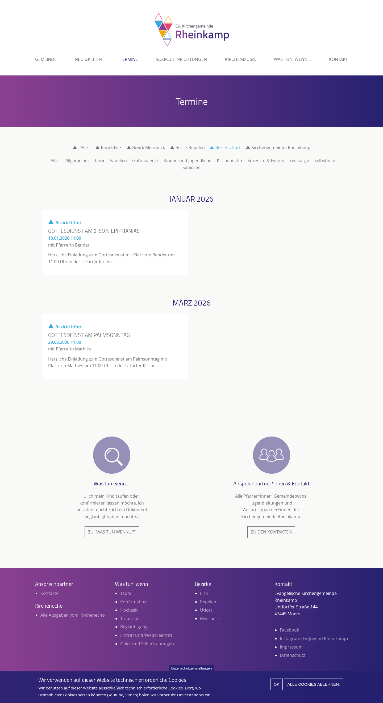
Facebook (289, 630)
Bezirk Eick (111, 147)
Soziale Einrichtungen (181, 59)
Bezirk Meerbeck (148, 147)
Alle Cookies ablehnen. (313, 687)
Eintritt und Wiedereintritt (146, 635)
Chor (100, 160)
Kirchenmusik (240, 59)
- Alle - (84, 147)
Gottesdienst (145, 160)
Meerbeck (210, 618)
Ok (277, 687)
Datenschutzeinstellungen (191, 671)
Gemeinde (46, 59)
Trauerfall (129, 618)
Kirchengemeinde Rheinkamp (280, 147)
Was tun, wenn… (292, 59)
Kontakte (49, 593)
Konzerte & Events (265, 160)
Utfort (206, 610)
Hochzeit (129, 610)
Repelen (208, 602)
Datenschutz (292, 655)
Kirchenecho (229, 160)
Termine (129, 59)
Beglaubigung (134, 627)
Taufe (125, 593)
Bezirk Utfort (228, 147)
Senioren (191, 167)
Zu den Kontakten (271, 532)
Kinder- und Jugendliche (187, 160)
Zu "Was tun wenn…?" (112, 532)
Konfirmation (133, 602)
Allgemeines (77, 160)
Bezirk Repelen (190, 147)
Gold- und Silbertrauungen (147, 644)
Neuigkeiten (88, 59)
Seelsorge (299, 160)
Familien (118, 160)
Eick (204, 593)
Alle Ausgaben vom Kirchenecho (72, 615)
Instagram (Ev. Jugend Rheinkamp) (314, 638)
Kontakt (338, 59)
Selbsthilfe (324, 160)
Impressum (291, 647)
